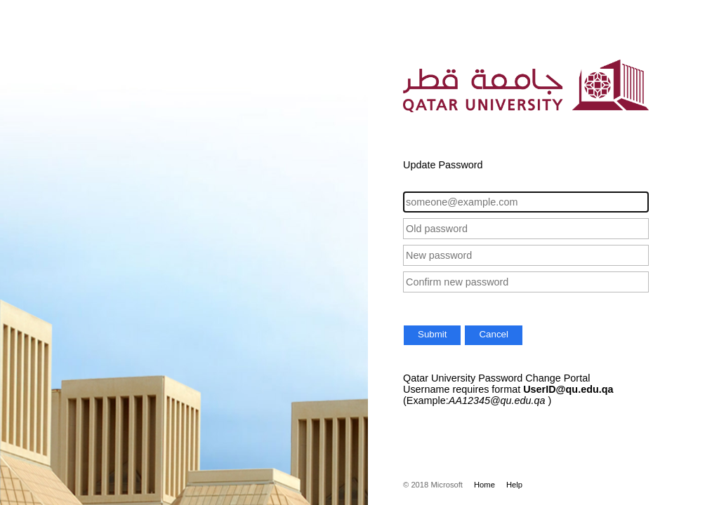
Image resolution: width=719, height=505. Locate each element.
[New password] (526, 255)
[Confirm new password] (526, 281)
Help (514, 484)
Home (484, 484)
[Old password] (526, 228)
